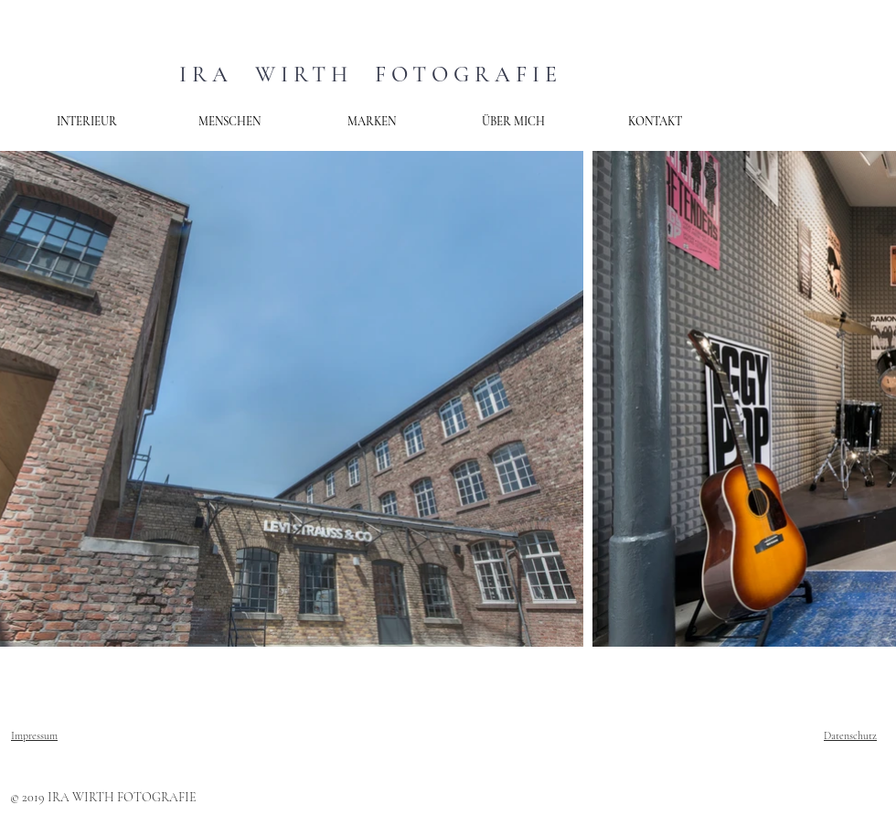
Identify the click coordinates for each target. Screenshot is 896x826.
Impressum (34, 735)
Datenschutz (850, 735)
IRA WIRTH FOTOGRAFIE (370, 74)
